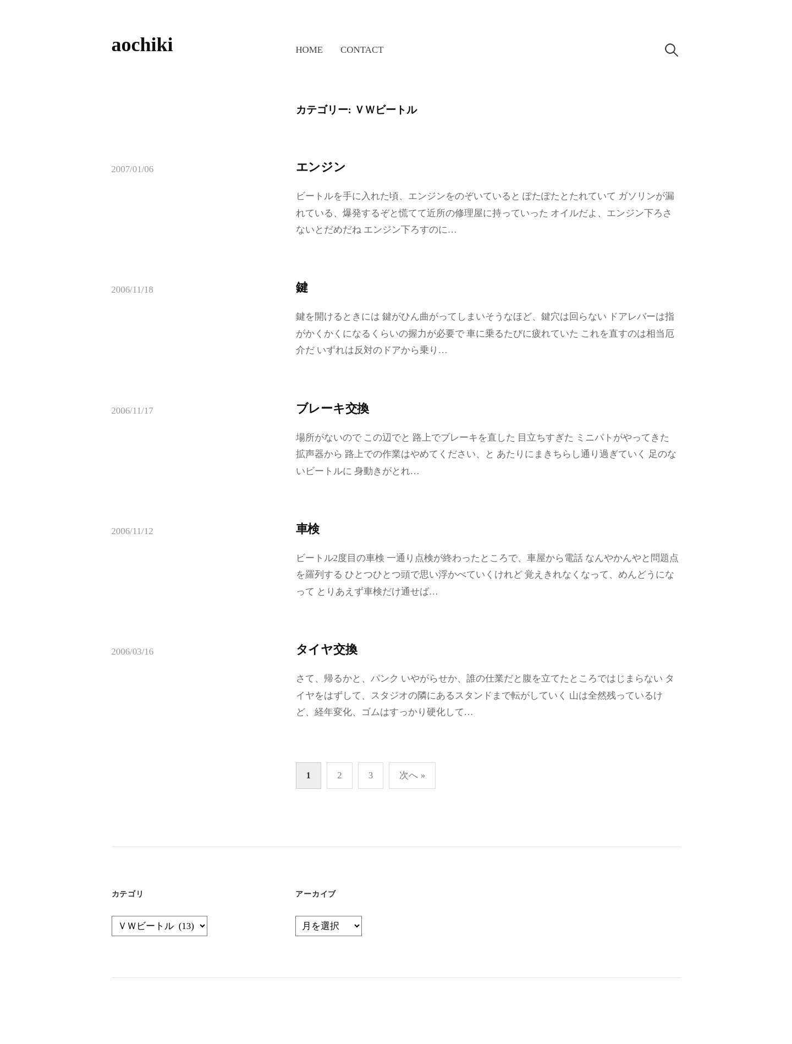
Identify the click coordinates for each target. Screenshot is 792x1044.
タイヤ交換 (327, 649)
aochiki (142, 45)
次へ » (412, 775)
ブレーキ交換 (333, 408)
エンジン (321, 167)
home (309, 50)
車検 (308, 529)
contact (361, 50)
